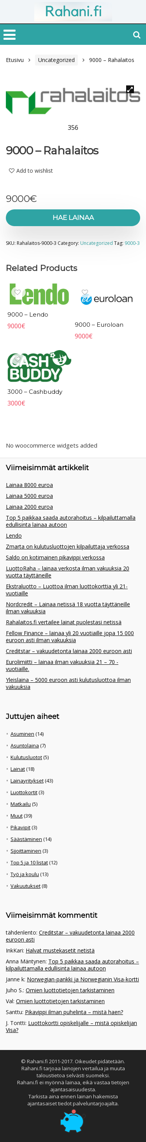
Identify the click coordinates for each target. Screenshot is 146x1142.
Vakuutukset (25, 885)
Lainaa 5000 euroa (29, 495)
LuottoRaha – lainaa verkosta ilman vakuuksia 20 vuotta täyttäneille (67, 572)
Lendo (14, 535)
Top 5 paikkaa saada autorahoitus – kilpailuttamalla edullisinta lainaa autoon (70, 521)
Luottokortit (24, 792)
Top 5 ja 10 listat (29, 862)
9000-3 (132, 243)
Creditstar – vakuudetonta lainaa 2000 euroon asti (69, 651)
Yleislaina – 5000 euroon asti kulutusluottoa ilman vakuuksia (68, 683)
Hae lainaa (73, 217)
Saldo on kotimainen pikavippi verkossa (55, 557)
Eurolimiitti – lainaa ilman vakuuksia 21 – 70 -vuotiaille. (62, 665)
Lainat (18, 768)
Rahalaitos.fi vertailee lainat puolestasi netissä (63, 622)
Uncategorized (56, 60)
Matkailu (21, 803)
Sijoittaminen (26, 850)
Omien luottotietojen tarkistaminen (70, 990)
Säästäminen (26, 839)
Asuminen (22, 733)
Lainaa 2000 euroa (29, 506)
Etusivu (15, 60)
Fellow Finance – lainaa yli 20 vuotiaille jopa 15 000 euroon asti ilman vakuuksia (70, 636)
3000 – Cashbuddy (34, 391)
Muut (17, 815)
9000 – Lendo (27, 314)
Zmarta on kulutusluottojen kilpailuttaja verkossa (67, 546)
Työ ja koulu (25, 874)
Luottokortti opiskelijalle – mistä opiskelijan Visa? (71, 1026)
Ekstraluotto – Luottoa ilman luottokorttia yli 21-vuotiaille (67, 590)
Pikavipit (20, 827)
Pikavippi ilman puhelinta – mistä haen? (74, 1012)
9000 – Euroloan (99, 324)
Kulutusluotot (26, 757)
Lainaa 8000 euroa (29, 485)
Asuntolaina (25, 745)
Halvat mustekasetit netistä (60, 950)
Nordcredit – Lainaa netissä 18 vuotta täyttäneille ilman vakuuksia (68, 607)
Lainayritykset (27, 780)
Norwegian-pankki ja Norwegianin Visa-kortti (83, 979)
